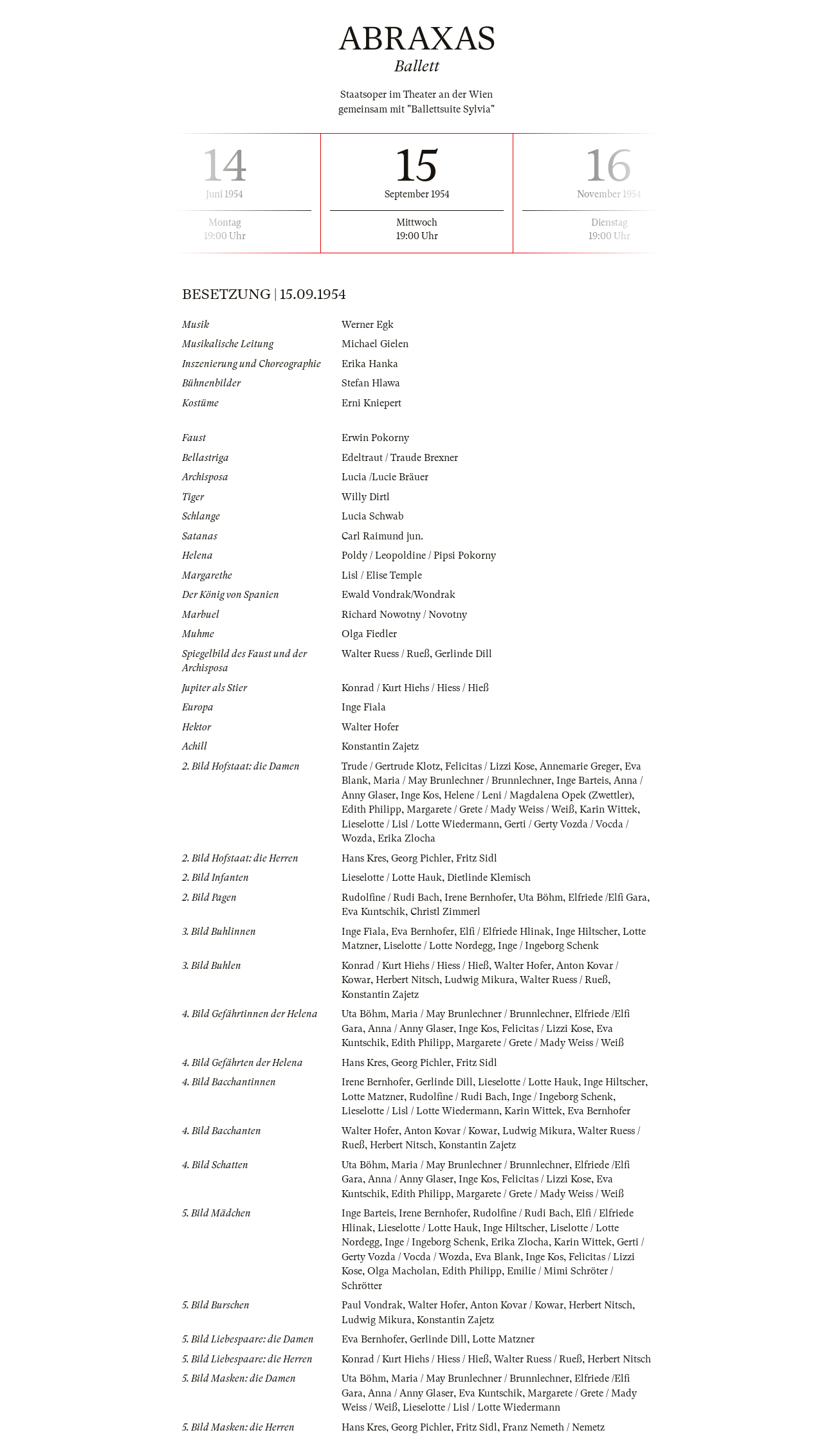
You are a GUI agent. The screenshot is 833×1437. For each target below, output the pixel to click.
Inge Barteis (582, 780)
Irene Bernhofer (478, 897)
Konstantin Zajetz (380, 746)
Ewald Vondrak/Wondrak (398, 595)
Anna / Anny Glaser (410, 1029)
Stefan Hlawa (371, 383)
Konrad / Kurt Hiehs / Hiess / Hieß (415, 688)
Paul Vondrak (372, 1305)
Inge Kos (420, 795)
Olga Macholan (402, 1271)
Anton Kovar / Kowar (450, 1131)
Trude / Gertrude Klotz (391, 766)
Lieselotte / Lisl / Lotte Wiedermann (420, 824)
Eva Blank (497, 1257)
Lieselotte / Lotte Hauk (392, 877)
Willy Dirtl (366, 497)
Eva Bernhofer (422, 931)
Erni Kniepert (371, 403)
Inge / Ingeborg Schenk (548, 946)
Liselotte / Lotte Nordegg (438, 946)
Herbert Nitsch (407, 980)
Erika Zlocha (406, 838)
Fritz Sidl (476, 858)
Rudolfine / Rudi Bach (390, 897)
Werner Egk (368, 324)
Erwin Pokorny (375, 438)
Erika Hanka (370, 364)
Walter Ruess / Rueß (386, 654)
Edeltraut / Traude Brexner (400, 458)
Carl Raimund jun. (382, 536)
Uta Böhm (540, 897)
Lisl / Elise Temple (382, 575)
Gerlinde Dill (463, 654)
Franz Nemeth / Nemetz (553, 1427)
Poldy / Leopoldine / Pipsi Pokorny (419, 555)
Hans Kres (364, 858)
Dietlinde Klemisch (489, 877)
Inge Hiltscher (587, 931)
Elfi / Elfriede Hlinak (505, 931)
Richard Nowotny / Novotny (404, 614)
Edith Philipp (371, 809)
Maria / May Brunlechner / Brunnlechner (462, 780)
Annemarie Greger (579, 766)
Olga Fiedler (369, 634)
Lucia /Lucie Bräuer (385, 477)
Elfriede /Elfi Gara (607, 897)
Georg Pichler (421, 858)
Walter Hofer (370, 727)
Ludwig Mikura (479, 980)
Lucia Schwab (372, 516)
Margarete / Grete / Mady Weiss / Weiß (490, 809)
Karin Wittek (608, 809)
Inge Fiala (364, 707)
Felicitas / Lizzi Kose (490, 766)
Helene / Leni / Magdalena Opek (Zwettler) (538, 795)
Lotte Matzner (373, 1097)
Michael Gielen (375, 344)
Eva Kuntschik (373, 911)
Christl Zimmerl (445, 911)
